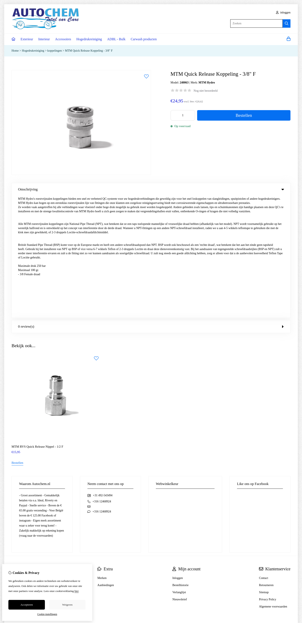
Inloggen (177, 455)
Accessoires (63, 39)
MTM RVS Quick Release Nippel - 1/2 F (37, 324)
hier (76, 591)
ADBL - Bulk (116, 39)
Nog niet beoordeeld (205, 90)
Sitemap (264, 470)
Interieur (44, 39)
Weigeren (67, 604)
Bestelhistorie (180, 463)
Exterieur (27, 39)
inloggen (283, 12)
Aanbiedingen (105, 463)
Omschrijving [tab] (151, 189)
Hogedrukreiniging (89, 39)
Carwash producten (144, 39)
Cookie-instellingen (47, 614)
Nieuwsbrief (179, 477)
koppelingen (54, 50)
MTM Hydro (207, 82)
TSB (288, 511)
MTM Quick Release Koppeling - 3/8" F (89, 50)
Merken (102, 455)
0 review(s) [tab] (151, 204)
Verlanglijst (179, 470)
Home (15, 50)
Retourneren (266, 463)
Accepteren (26, 604)
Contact (263, 455)
